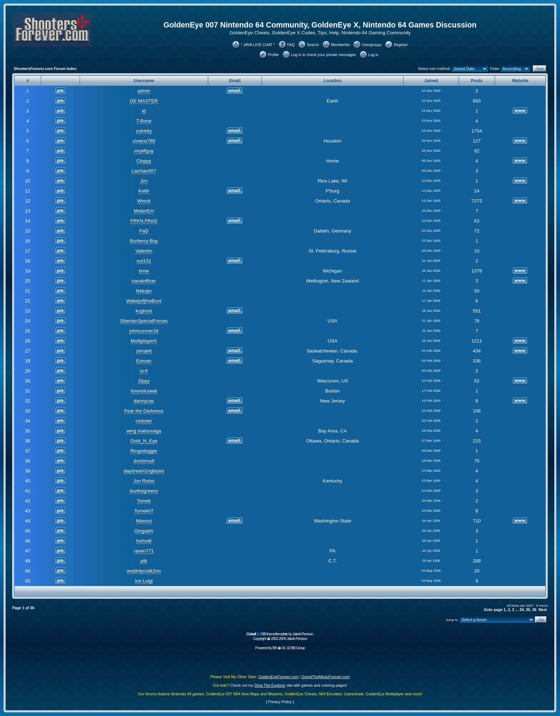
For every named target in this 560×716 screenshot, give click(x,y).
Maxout (144, 521)
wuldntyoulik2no (144, 571)
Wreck (144, 201)
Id (144, 111)
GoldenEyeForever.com (279, 677)
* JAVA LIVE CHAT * (258, 44)
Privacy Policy (280, 702)
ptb (143, 561)
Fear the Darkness (144, 411)
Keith (144, 191)
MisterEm (144, 211)
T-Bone (143, 121)
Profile (273, 54)
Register (401, 44)
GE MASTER (144, 101)
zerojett (144, 351)
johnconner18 (143, 331)
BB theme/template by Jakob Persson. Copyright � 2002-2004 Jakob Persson (280, 636)
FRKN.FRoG (144, 221)
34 (522, 609)
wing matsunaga (143, 431)
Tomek (144, 501)
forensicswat (144, 391)
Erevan (143, 361)
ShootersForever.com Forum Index (45, 68)
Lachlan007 (143, 171)
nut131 (143, 261)
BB (274, 648)
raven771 (144, 551)
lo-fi (144, 371)
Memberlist (340, 44)
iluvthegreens (144, 491)
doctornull (144, 461)
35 (528, 609)
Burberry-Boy (144, 241)
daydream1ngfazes (144, 471)
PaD (144, 231)
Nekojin (144, 291)
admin (144, 91)
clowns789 (143, 141)
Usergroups (371, 44)
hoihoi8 (143, 541)
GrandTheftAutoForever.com (325, 677)
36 (534, 609)
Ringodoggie (143, 451)
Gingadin (143, 531)
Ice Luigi (144, 581)
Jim (144, 181)
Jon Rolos (143, 481)
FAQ (291, 44)
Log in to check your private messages (323, 54)
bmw (144, 271)
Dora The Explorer (269, 685)
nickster (144, 421)
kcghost (144, 311)
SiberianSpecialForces (144, 321)
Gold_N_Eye (144, 441)
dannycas (144, 401)
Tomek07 (144, 511)
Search (313, 44)
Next (543, 609)
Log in (373, 54)
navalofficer (144, 281)
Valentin (143, 251)
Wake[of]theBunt (143, 301)
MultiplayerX (144, 341)
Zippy (144, 381)
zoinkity (144, 131)
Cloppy (143, 161)
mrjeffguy (144, 151)
